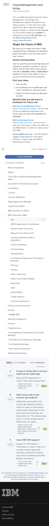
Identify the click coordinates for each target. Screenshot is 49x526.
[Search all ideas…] (15, 149)
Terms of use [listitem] (8, 514)
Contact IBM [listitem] (7, 507)
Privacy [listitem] (5, 511)
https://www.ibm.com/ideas (24, 109)
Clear (43, 163)
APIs (24, 388)
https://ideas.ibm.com (22, 123)
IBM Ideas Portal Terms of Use (32, 475)
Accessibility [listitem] (7, 518)
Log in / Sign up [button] (39, 149)
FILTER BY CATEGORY (14, 163)
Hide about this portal (21, 11)
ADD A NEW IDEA (24, 157)
